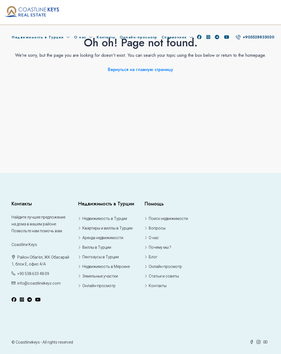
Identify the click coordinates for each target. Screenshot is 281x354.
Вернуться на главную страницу (140, 69)
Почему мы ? (160, 247)
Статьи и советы (164, 276)
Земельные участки (100, 276)
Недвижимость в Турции (38, 37)
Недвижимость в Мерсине (106, 266)
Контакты (106, 37)
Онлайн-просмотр (138, 37)
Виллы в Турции (96, 247)
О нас (80, 37)
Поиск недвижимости (168, 218)
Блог (153, 257)
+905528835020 (255, 37)
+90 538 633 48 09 (33, 273)
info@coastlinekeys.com (39, 283)
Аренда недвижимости (102, 238)
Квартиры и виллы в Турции (107, 228)
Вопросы (157, 228)
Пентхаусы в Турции (100, 257)
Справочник (174, 37)
